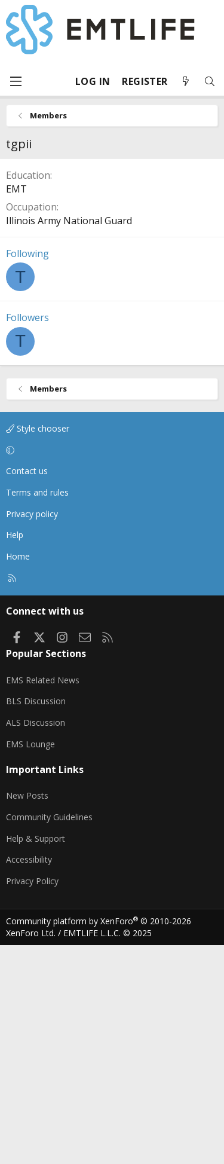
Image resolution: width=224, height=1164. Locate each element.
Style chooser (37, 647)
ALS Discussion (35, 941)
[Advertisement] (112, 267)
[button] (110, 669)
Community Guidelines (49, 1035)
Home (18, 775)
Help (14, 753)
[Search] (210, 82)
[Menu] (15, 81)
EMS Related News (42, 899)
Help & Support (35, 1057)
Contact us (27, 689)
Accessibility (29, 1078)
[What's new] (186, 82)
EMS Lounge (30, 963)
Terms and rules (37, 711)
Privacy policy (32, 732)
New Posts (27, 1014)
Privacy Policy (32, 1099)
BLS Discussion (36, 919)
